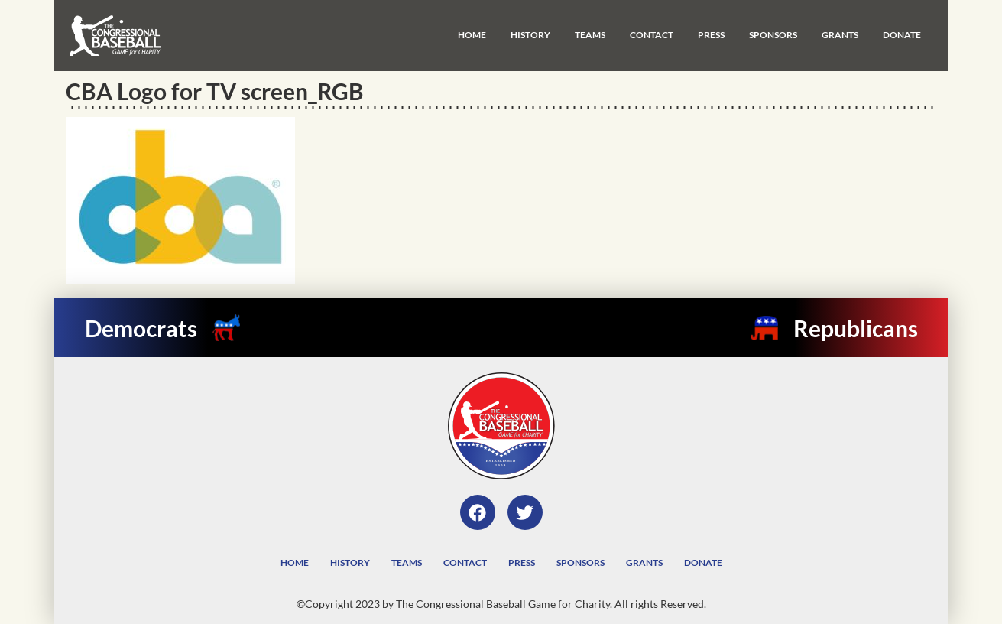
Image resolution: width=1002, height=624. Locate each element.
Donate (902, 35)
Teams (590, 35)
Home (472, 35)
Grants (840, 35)
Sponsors (773, 35)
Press (711, 35)
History (530, 35)
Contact (651, 35)
